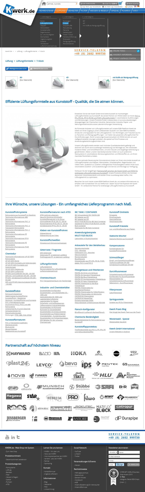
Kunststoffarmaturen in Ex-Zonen (52, 219)
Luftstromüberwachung (48, 271)
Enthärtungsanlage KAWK (84, 300)
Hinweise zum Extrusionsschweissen (53, 243)
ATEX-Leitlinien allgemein (49, 215)
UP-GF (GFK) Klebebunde (14, 269)
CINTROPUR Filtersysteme (84, 296)
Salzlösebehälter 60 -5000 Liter (51, 297)
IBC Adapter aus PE (82, 217)
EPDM (29, 315)
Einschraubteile (115, 217)
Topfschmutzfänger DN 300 (119, 262)
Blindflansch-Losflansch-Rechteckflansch (90, 312)
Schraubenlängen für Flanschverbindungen (13, 312)
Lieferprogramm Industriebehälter (52, 305)
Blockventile (9, 327)
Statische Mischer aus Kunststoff (121, 239)
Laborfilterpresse (115, 293)
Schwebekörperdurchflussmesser (121, 274)
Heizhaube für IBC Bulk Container (87, 228)
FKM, (25, 315)
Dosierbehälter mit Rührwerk (50, 307)
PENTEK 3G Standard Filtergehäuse (87, 275)
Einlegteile (113, 215)
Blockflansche (80, 259)
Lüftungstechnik (46, 267)
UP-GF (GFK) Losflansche (14, 271)
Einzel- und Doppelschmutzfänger (121, 260)
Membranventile (11, 325)
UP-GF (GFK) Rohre (12, 261)
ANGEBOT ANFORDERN (122, 54)
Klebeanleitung (45, 233)
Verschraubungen (115, 221)
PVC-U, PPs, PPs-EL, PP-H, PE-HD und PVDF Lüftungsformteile (107, 117)
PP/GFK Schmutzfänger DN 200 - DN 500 (20, 273)
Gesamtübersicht (41, 68)
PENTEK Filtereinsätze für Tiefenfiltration (89, 292)
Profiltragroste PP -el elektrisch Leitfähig (54, 257)
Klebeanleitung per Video (49, 235)
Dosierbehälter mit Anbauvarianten (53, 312)
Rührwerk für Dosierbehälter (50, 310)
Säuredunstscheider (82, 248)
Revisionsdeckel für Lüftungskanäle (53, 269)
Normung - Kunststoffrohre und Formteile (20, 300)
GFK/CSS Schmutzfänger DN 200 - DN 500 (20, 276)
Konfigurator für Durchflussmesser (122, 276)
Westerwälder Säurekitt (117, 322)
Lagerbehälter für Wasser (49, 301)
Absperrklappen (11, 329)
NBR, (21, 315)
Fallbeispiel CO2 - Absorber (85, 252)
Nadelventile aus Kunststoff (15, 331)
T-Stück (42, 51)
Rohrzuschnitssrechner (13, 294)
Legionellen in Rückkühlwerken (86, 238)
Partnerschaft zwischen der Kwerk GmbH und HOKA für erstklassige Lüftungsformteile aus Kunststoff (106, 172)
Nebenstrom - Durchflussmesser (121, 283)
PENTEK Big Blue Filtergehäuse (86, 277)
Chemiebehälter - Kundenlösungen (53, 316)
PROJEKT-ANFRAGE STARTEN (124, 58)
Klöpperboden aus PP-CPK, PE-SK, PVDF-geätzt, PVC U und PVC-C (90, 262)
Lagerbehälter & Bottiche (49, 299)
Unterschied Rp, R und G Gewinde (17, 309)
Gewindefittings (115, 219)
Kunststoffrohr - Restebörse (15, 298)
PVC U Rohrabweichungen (15, 302)
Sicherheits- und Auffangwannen (52, 303)
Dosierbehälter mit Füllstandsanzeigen (54, 318)
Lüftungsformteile (30, 51)
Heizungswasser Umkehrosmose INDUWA (90, 302)
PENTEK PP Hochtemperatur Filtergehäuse (90, 279)
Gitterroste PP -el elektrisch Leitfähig (53, 255)
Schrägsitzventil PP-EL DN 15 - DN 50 (53, 226)
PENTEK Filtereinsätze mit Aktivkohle (88, 294)
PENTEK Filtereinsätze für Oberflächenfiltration (84, 289)
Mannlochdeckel (81, 255)
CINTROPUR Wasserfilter (83, 298)
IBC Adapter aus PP (82, 219)
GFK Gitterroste (45, 253)
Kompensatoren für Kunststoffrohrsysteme (117, 249)
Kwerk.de (8, 51)
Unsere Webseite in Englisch (119, 332)
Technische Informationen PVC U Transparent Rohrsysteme (17, 227)
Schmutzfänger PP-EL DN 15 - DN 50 (53, 221)
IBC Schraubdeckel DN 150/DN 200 (87, 215)
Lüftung (19, 51)
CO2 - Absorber (80, 250)
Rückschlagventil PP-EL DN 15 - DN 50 (54, 223)
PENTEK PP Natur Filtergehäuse (86, 281)
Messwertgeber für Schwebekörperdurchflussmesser (121, 280)
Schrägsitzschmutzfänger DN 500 (121, 265)
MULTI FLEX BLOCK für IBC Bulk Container (90, 221)
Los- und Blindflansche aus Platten (122, 229)
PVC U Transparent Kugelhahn (16, 323)
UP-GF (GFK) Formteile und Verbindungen (20, 263)
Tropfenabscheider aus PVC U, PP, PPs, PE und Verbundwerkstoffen (90, 331)
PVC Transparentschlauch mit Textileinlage (55, 281)
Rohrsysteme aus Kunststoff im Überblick (20, 215)
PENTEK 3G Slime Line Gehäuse (86, 273)
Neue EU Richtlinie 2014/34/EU (51, 217)
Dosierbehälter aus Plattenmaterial (52, 314)
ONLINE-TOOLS (119, 51)
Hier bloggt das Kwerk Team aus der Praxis (124, 312)
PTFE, (17, 315)
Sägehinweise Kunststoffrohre (16, 296)
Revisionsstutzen (81, 257)
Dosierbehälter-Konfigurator (50, 290)
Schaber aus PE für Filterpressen (121, 302)
